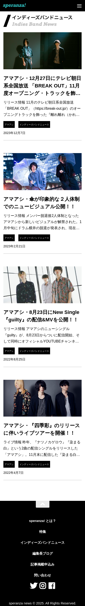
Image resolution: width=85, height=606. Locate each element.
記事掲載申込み (42, 564)
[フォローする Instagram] (42, 585)
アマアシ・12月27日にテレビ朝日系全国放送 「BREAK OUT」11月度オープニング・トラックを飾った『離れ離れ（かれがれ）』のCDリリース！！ (42, 93)
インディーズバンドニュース (34, 124)
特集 (42, 532)
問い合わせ (42, 575)
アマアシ (9, 124)
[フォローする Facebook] (51, 585)
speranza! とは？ (42, 521)
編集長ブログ (42, 553)
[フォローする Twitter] (33, 585)
